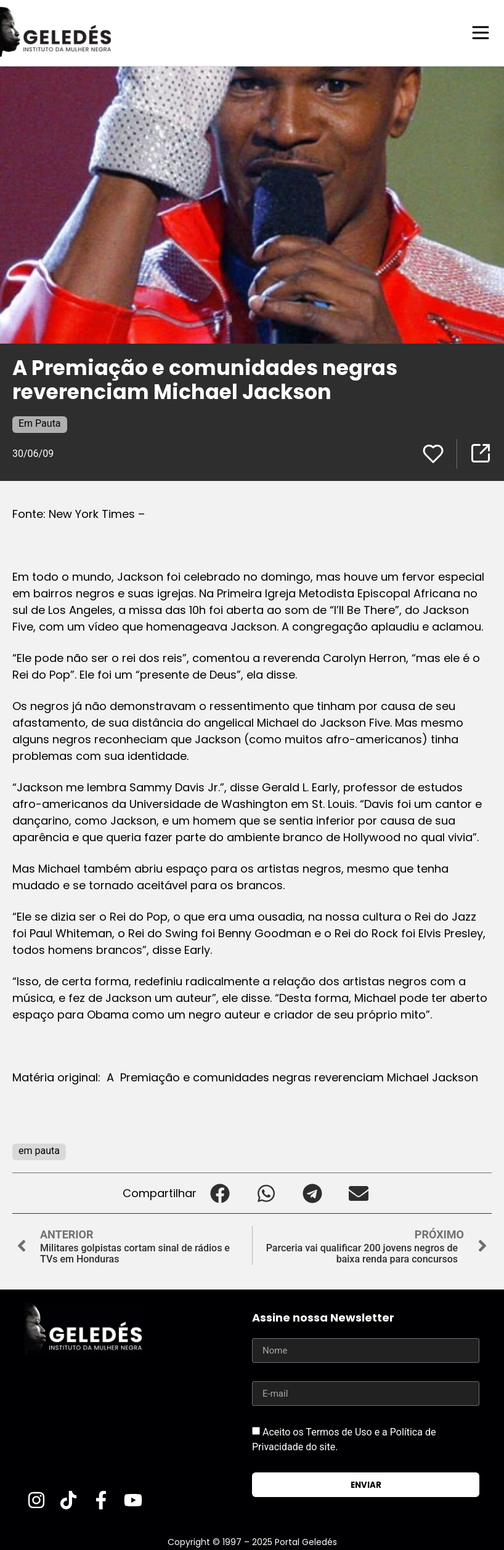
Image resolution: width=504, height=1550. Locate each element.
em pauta (39, 1150)
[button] (220, 1192)
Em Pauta (39, 423)
